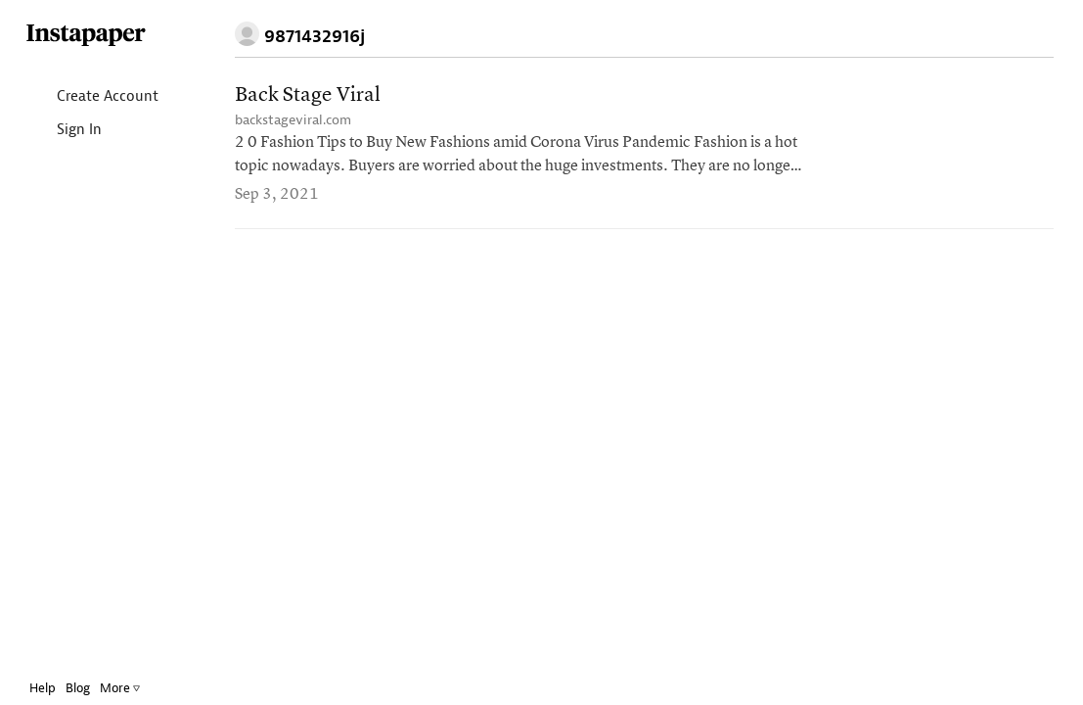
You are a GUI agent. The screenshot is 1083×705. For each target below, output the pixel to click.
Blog (92, 688)
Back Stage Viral (308, 95)
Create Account (106, 97)
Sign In (77, 130)
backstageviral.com (293, 120)
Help (57, 688)
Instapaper (100, 36)
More (134, 688)
